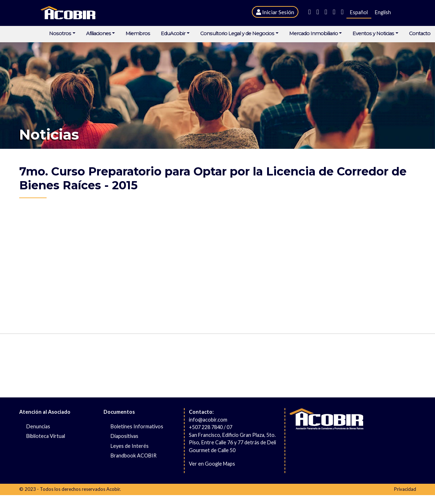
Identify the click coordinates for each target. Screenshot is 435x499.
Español (359, 12)
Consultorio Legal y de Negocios (237, 34)
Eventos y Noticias (373, 34)
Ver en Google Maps (212, 464)
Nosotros (60, 34)
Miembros (138, 34)
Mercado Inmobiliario (313, 34)
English (383, 12)
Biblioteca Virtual (45, 436)
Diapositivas (124, 436)
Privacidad (405, 489)
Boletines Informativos (137, 426)
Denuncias (38, 426)
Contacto (419, 34)
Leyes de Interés (130, 446)
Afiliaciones (98, 34)
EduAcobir (173, 34)
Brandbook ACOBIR (134, 455)
